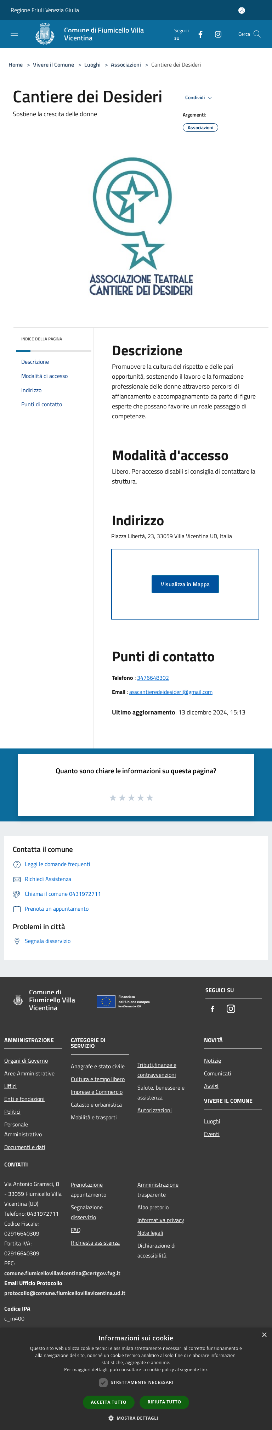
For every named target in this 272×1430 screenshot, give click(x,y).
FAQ (76, 1230)
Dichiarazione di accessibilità (156, 1250)
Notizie (212, 1060)
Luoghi (92, 64)
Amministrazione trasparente (157, 1189)
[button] (136, 1417)
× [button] (264, 1335)
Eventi (212, 1134)
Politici (12, 1111)
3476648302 (153, 677)
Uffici (10, 1086)
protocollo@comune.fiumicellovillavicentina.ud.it (64, 1293)
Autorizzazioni (154, 1110)
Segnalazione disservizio (87, 1212)
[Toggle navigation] (14, 33)
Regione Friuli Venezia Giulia (45, 10)
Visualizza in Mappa (185, 584)
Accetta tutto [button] (108, 1402)
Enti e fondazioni (24, 1099)
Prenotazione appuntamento (88, 1189)
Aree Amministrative (29, 1073)
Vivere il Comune (54, 64)
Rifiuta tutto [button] (164, 1402)
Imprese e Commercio (97, 1091)
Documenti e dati (24, 1147)
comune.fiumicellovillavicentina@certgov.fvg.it (62, 1273)
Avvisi (211, 1086)
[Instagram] (215, 34)
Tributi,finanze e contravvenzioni (156, 1070)
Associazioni (126, 64)
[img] (76, 337)
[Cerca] (257, 34)
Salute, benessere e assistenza (161, 1092)
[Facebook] (198, 34)
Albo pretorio (153, 1207)
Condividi (199, 98)
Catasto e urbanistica (96, 1104)
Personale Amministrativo (23, 1129)
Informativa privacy (160, 1220)
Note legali (150, 1232)
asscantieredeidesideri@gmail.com (170, 692)
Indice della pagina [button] (41, 338)
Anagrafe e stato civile (98, 1066)
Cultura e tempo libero (98, 1079)
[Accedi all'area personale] (241, 10)
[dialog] (136, 1379)
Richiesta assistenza (95, 1242)
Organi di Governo (26, 1060)
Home (15, 64)
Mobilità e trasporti (94, 1117)
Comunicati (217, 1073)
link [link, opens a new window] (204, 1370)
